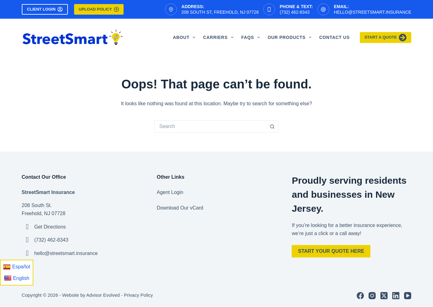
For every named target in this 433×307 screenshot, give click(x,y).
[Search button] (272, 126)
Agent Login (170, 192)
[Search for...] (210, 126)
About (185, 37)
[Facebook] (360, 295)
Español (16, 267)
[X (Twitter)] (384, 295)
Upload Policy (99, 9)
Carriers (219, 37)
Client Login (45, 9)
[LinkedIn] (395, 295)
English (16, 278)
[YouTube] (407, 295)
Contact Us (334, 37)
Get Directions (50, 226)
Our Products (291, 37)
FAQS (251, 37)
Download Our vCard (180, 207)
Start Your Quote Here (331, 251)
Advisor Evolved (103, 295)
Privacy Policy (138, 295)
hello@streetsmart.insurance (373, 12)
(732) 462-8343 (294, 12)
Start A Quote (386, 37)
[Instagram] (372, 295)
